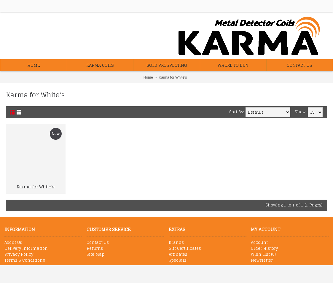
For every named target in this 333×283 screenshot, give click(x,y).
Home (148, 77)
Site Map (95, 254)
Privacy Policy (18, 254)
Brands (176, 242)
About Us (13, 242)
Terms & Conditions (24, 260)
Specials (178, 260)
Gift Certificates (185, 248)
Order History (264, 248)
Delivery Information (26, 248)
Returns (95, 248)
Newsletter (262, 260)
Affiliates (178, 254)
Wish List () (263, 254)
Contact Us (98, 242)
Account (259, 242)
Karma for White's (173, 77)
